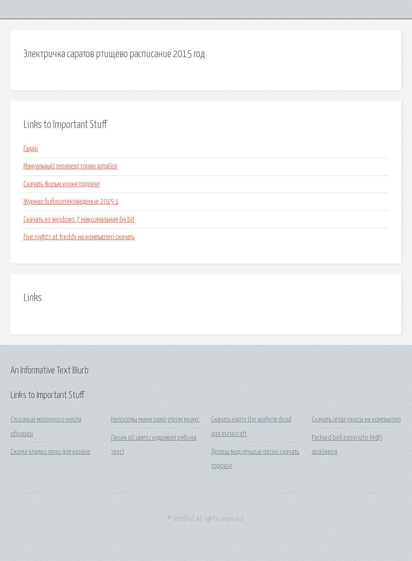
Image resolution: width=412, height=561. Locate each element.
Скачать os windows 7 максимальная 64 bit (79, 219)
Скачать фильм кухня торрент (61, 184)
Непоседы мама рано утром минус (155, 419)
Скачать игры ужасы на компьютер (356, 419)
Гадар (30, 149)
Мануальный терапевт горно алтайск (70, 166)
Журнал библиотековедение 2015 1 (70, 201)
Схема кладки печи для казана (50, 452)
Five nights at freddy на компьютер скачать (79, 237)
